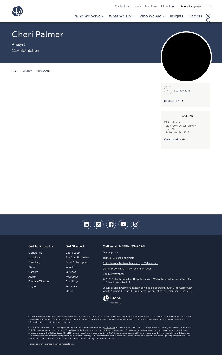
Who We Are (152, 16)
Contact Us (122, 6)
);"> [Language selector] (196, 6)
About (32, 267)
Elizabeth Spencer (62, 322)
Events (137, 6)
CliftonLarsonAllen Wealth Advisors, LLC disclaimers (130, 263)
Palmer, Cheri (43, 71)
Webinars (71, 286)
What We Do (121, 16)
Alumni (32, 276)
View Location (172, 139)
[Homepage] (17, 11)
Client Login (168, 6)
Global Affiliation (38, 281)
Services (71, 272)
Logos (32, 286)
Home (15, 71)
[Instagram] (135, 224)
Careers (195, 16)
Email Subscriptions (78, 262)
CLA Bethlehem (26, 51)
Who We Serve (89, 16)
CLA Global (110, 328)
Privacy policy (110, 253)
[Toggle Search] (208, 18)
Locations (151, 6)
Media (69, 291)
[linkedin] (86, 224)
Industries (71, 267)
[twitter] (98, 224)
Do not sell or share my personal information (127, 269)
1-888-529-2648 (132, 246)
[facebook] (111, 224)
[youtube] (123, 224)
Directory (27, 71)
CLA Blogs (72, 281)
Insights (176, 16)
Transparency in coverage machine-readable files (51, 344)
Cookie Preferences (113, 274)
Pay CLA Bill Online (77, 257)
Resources (72, 276)
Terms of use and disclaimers (118, 258)
